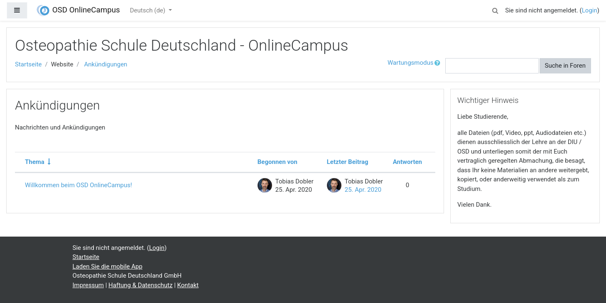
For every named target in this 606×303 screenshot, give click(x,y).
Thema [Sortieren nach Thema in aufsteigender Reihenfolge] (34, 162)
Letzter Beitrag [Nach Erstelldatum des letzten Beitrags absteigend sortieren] (347, 162)
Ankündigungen (105, 64)
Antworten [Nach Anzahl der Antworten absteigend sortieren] (407, 162)
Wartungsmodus (410, 62)
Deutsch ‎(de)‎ (148, 10)
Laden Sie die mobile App (107, 266)
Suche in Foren (565, 65)
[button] (495, 9)
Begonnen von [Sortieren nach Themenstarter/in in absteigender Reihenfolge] (277, 162)
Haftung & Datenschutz (140, 285)
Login (589, 10)
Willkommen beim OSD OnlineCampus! (78, 185)
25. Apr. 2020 (363, 189)
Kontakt (188, 285)
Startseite (28, 64)
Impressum (88, 285)
